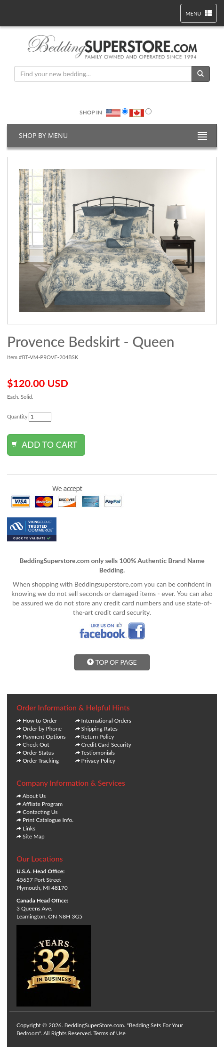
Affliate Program (43, 803)
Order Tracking (41, 760)
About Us (34, 795)
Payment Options (44, 736)
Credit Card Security (106, 744)
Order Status (38, 752)
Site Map (34, 836)
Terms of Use (110, 1033)
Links (29, 828)
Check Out (36, 744)
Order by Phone (42, 728)
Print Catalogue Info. (48, 819)
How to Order (40, 720)
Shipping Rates (99, 728)
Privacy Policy (98, 760)
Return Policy (97, 736)
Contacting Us (40, 811)
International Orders (106, 720)
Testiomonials (98, 752)
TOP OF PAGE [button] (111, 662)
